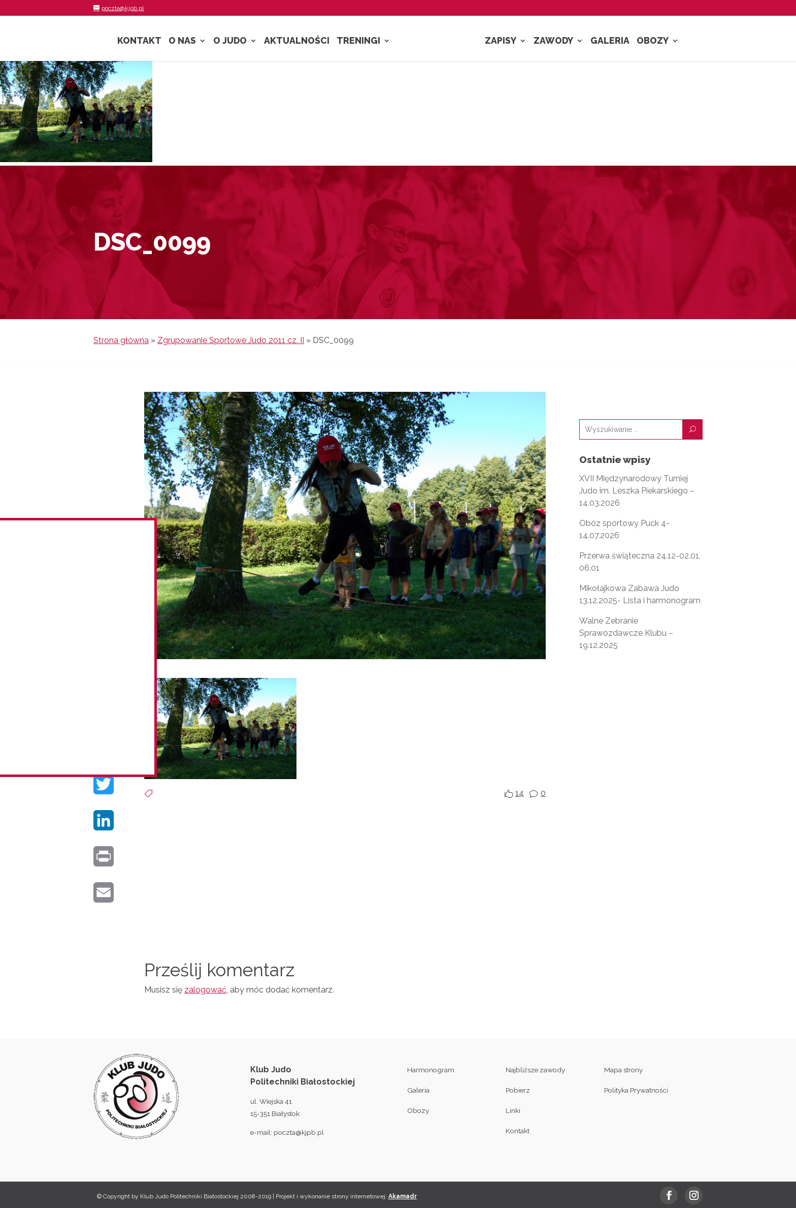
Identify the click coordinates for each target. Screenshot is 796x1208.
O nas (182, 41)
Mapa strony (623, 1070)
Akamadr (402, 1196)
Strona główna (121, 340)
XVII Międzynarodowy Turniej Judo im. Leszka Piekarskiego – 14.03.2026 (636, 491)
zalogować (205, 990)
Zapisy (500, 41)
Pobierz (518, 1090)
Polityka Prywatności (636, 1090)
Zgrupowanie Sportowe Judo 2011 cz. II (230, 340)
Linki (513, 1110)
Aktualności (296, 41)
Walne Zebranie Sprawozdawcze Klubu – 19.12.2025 (626, 633)
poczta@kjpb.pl (299, 1132)
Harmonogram (430, 1070)
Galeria (609, 41)
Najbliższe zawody (535, 1070)
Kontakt (139, 41)
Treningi (358, 41)
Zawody (553, 41)
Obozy (653, 41)
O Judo (230, 41)
